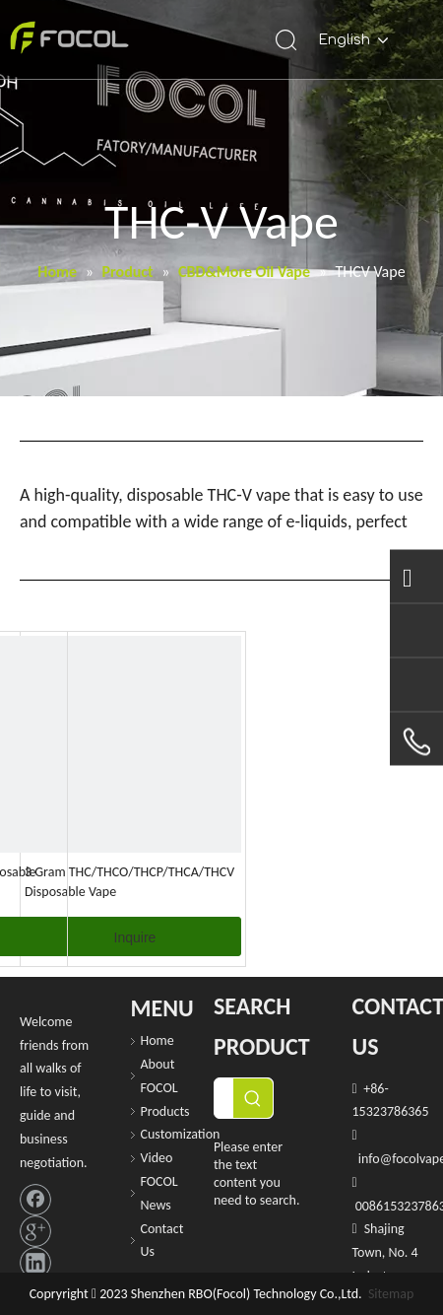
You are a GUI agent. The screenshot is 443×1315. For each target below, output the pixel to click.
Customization (181, 1134)
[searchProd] (224, 1098)
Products (165, 1111)
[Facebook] (35, 1199)
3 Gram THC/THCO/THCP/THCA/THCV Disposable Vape (129, 882)
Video (157, 1157)
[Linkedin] (35, 1263)
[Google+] (35, 1231)
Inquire (135, 937)
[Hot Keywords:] (253, 1098)
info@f (377, 1158)
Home (157, 1040)
